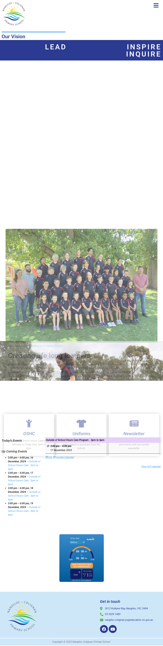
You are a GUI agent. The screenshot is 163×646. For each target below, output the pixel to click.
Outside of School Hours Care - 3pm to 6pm (24, 465)
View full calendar (151, 466)
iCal (48, 457)
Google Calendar (63, 457)
